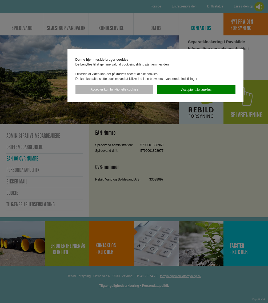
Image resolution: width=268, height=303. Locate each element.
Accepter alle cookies (196, 90)
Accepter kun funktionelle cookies (114, 89)
